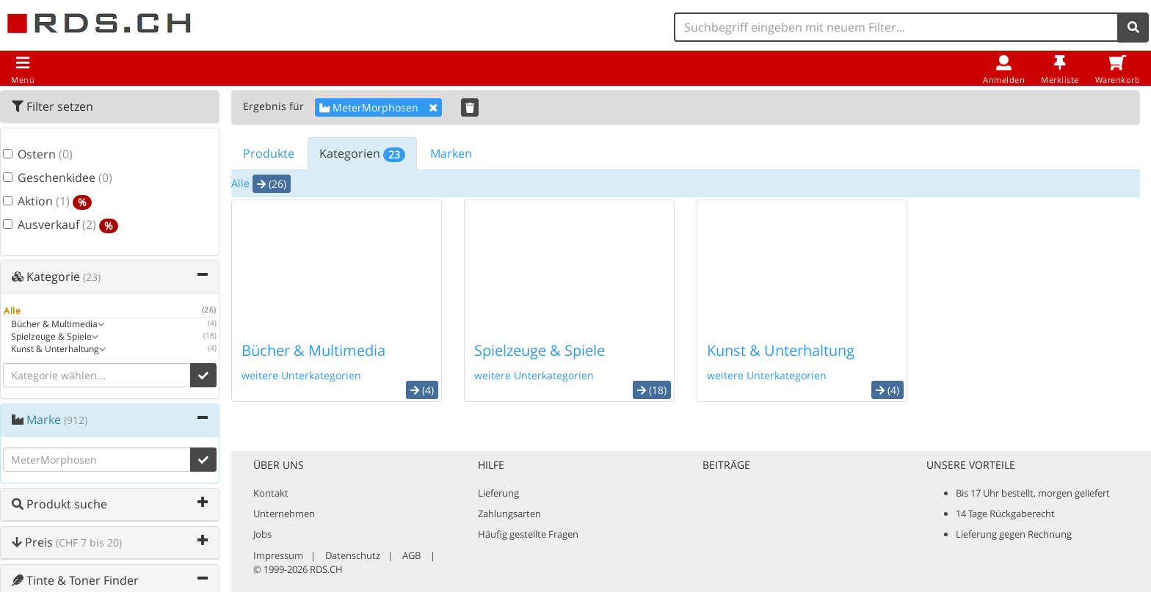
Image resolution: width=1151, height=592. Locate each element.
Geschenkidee (57, 178)
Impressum (278, 555)
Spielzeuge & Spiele (539, 350)
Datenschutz (352, 555)
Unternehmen (284, 513)
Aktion (47, 202)
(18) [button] (652, 390)
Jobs (262, 534)
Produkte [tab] (268, 153)
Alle (240, 183)
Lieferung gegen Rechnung (1014, 534)
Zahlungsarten (509, 513)
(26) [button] (271, 184)
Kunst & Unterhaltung (780, 350)
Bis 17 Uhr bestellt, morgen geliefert (1033, 493)
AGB (411, 555)
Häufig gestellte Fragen (528, 534)
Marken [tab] (451, 153)
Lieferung (498, 493)
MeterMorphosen (378, 107)
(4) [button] (422, 390)
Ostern (38, 155)
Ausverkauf (60, 224)
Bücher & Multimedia (313, 350)
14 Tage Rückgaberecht (1005, 513)
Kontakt (270, 493)
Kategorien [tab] (362, 153)
